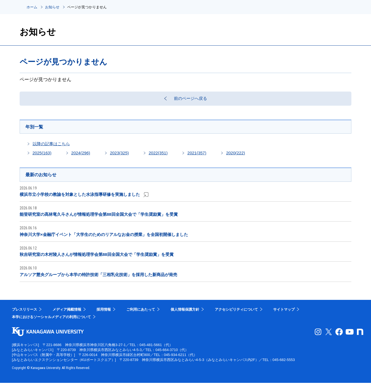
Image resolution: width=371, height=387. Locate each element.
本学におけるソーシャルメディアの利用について (51, 321)
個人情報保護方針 (185, 313)
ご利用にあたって (140, 313)
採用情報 (103, 313)
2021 (196, 156)
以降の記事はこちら (51, 147)
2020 (235, 156)
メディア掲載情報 (67, 313)
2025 (42, 156)
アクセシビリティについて (236, 313)
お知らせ (52, 7)
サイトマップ (284, 313)
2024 (80, 156)
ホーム (32, 7)
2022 (158, 156)
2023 (119, 156)
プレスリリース (24, 313)
